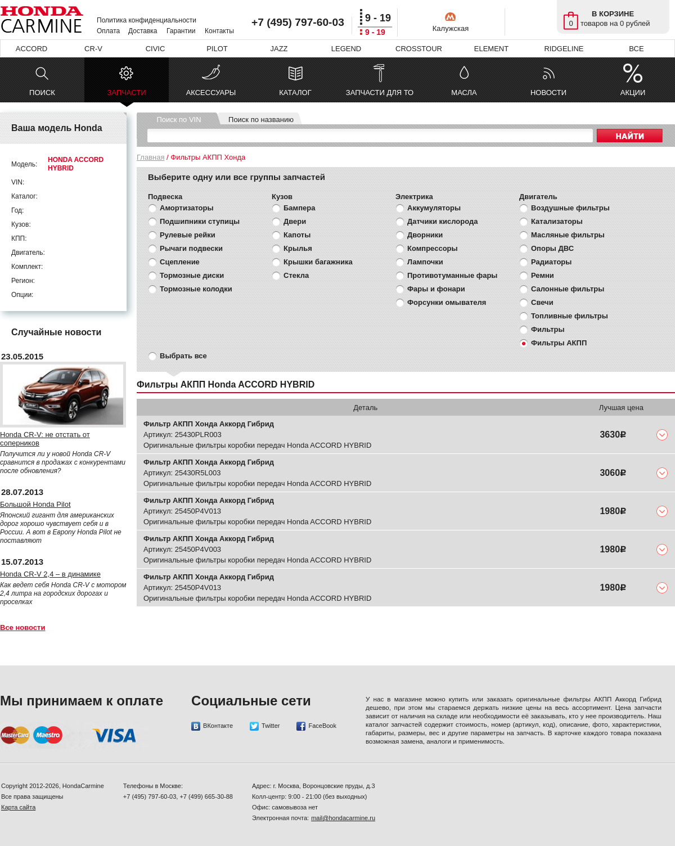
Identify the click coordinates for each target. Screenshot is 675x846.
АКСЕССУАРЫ (211, 92)
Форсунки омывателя (446, 302)
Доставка (143, 31)
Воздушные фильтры (570, 208)
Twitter (265, 726)
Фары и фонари (436, 289)
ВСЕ (636, 48)
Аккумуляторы (434, 208)
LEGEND (346, 48)
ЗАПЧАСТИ (126, 95)
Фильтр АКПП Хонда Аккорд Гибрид (208, 424)
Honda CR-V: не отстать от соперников (45, 438)
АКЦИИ (633, 92)
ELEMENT (491, 48)
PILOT (217, 48)
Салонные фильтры (567, 289)
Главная (150, 157)
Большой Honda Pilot (35, 504)
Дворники (425, 235)
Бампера (299, 208)
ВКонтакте (212, 726)
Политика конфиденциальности (146, 20)
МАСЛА (463, 92)
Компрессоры (432, 248)
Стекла (296, 275)
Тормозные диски (192, 275)
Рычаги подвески (191, 248)
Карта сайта (18, 807)
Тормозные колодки (196, 289)
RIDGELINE (563, 48)
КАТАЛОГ (295, 92)
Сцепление (180, 262)
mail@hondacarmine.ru (343, 817)
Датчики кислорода (442, 221)
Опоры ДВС (552, 248)
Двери (295, 221)
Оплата (108, 31)
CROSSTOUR (418, 48)
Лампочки (425, 262)
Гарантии (180, 31)
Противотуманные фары (452, 275)
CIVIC (155, 48)
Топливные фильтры (569, 316)
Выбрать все (183, 356)
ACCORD (31, 48)
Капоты (297, 235)
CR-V (93, 48)
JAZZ (278, 48)
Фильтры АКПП (559, 343)
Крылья (298, 248)
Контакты (219, 31)
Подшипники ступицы (200, 221)
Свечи (542, 302)
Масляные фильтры (568, 235)
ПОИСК (42, 92)
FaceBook (316, 726)
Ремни (542, 275)
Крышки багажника (318, 262)
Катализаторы (557, 221)
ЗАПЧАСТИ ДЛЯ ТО (379, 92)
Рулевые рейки (187, 235)
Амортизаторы (187, 208)
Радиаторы (551, 262)
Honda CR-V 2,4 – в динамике (50, 574)
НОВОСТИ (548, 92)
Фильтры (548, 329)
